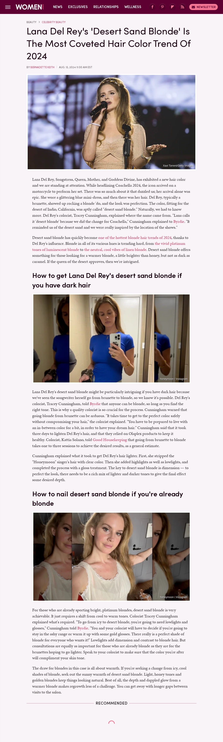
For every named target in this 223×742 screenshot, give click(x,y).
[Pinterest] (162, 7)
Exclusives (78, 7)
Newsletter (203, 7)
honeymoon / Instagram (174, 379)
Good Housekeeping (110, 440)
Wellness (132, 7)
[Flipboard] (172, 7)
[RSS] (182, 7)
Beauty (31, 22)
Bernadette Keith (42, 67)
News (58, 7)
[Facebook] (152, 7)
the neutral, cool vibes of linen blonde (115, 249)
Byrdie (178, 221)
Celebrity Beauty (54, 22)
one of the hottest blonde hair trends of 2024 (134, 237)
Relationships (106, 7)
